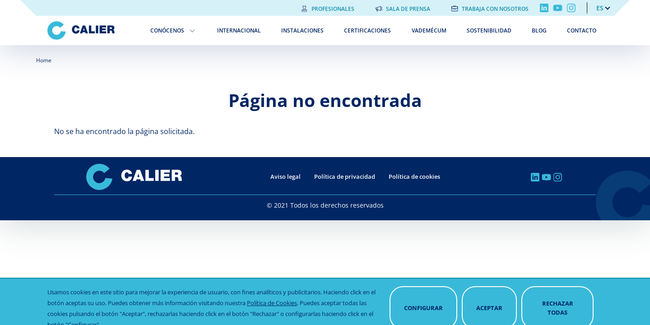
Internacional (239, 30)
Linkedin (544, 8)
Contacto (581, 30)
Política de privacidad (344, 176)
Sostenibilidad (489, 30)
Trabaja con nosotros (495, 9)
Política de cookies (414, 176)
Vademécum (429, 30)
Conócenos (167, 30)
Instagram (571, 8)
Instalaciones (302, 30)
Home (43, 60)
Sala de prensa (408, 9)
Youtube (557, 8)
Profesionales (332, 9)
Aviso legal (285, 176)
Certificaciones (367, 30)
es (600, 8)
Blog (539, 30)
